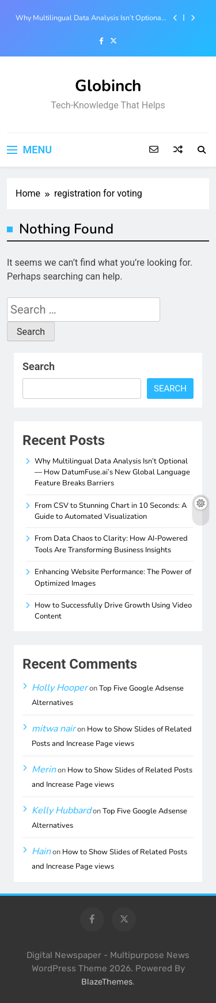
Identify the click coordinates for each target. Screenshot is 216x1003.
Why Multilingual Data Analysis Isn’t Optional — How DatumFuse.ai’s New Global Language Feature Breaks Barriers (92, 17)
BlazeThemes (106, 982)
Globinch (108, 86)
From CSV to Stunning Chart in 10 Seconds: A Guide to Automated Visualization (111, 511)
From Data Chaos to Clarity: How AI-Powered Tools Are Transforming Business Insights (111, 544)
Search (38, 366)
